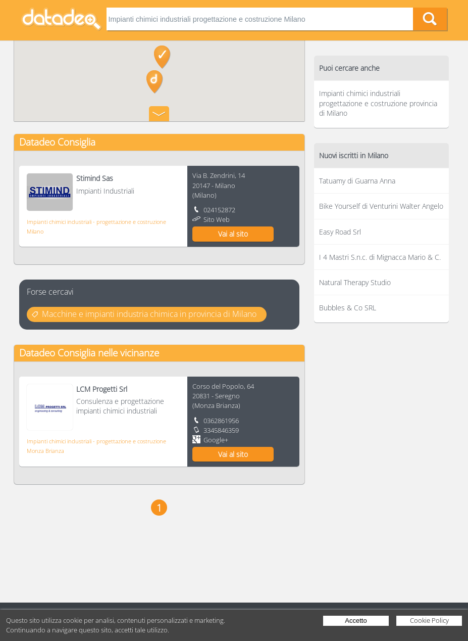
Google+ (215, 439)
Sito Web (216, 219)
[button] (154, 82)
